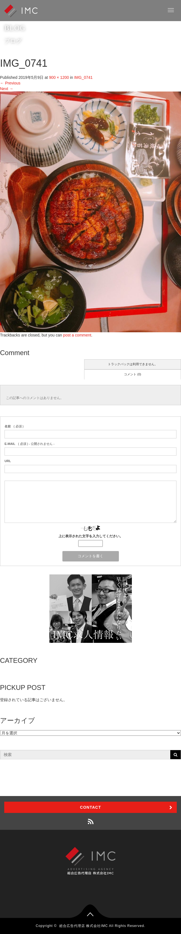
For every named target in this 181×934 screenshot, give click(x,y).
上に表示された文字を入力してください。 (90, 536)
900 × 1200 (59, 77)
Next (6, 88)
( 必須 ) (14, 426)
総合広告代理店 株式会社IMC (83, 926)
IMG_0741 (83, 77)
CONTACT (90, 807)
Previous (10, 83)
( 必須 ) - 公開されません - (29, 443)
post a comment (77, 335)
